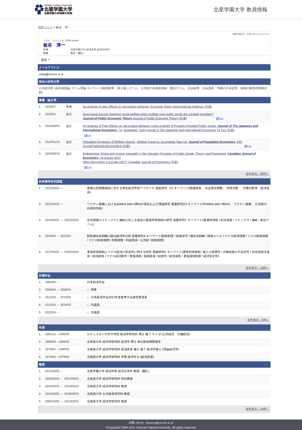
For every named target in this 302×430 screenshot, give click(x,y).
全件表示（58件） (257, 173)
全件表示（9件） (258, 320)
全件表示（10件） (257, 408)
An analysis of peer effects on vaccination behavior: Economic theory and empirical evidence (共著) (147, 106)
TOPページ (45, 27)
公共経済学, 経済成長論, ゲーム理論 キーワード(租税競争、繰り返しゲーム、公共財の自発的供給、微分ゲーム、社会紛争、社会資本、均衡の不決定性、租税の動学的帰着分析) (153, 90)
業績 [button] (44, 59)
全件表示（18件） (257, 267)
